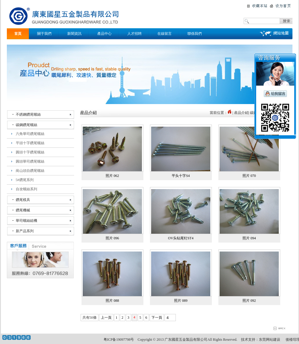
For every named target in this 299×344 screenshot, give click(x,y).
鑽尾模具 (23, 200)
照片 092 (249, 301)
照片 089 (180, 301)
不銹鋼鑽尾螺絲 (28, 114)
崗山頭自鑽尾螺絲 (30, 171)
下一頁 (156, 317)
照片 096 (112, 238)
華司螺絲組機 (26, 221)
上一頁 (106, 317)
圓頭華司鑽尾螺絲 (30, 161)
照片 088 (112, 301)
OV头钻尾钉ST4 (180, 238)
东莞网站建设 (269, 339)
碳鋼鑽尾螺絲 (26, 125)
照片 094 (249, 238)
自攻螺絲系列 (26, 189)
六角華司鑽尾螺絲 (30, 134)
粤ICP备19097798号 (119, 339)
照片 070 (249, 176)
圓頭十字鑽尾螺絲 (30, 152)
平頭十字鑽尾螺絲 (30, 143)
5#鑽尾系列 (25, 180)
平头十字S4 (181, 176)
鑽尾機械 (23, 210)
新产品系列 (25, 231)
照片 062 (112, 176)
